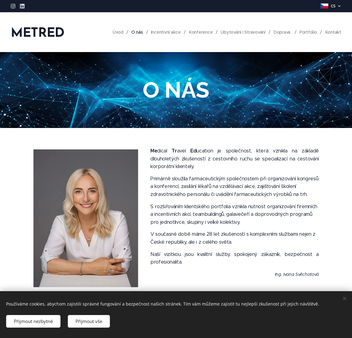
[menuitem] (115, 32)
